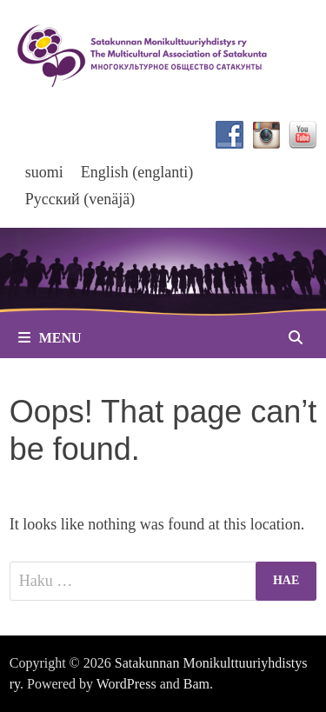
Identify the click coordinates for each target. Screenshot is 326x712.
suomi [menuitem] (44, 172)
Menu (50, 337)
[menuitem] (44, 171)
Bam (196, 683)
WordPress (126, 683)
